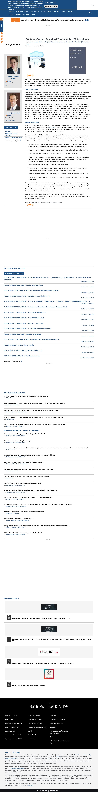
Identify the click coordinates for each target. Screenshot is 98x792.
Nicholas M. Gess (10, 492)
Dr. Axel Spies (9, 457)
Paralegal (8, 131)
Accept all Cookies (50, 2)
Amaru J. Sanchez (21, 506)
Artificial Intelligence (11, 715)
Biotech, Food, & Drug (12, 727)
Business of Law (10, 731)
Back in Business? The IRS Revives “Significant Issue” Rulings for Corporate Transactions (35, 424)
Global (30, 731)
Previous (86, 20)
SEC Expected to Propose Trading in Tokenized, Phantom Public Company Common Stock (35, 403)
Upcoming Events (11, 599)
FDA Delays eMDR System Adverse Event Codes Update (23, 533)
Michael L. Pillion (10, 464)
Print (72, 67)
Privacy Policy (87, 755)
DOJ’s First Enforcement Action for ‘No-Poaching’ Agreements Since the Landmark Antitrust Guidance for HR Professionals (46, 448)
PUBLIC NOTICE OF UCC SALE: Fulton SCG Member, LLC (22, 334)
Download (79, 67)
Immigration (31, 739)
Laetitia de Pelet (21, 485)
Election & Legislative (34, 715)
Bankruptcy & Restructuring (13, 723)
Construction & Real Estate (13, 735)
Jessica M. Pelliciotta (20, 457)
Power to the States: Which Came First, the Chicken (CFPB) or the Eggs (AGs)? (31, 490)
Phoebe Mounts (10, 534)
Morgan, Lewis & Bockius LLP (64, 42)
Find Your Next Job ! (11, 127)
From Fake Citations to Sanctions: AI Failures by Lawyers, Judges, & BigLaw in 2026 (41, 618)
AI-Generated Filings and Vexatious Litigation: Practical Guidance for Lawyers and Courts (43, 663)
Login (93, 5)
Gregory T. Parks (10, 499)
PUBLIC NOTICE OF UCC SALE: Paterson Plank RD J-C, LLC (23, 285)
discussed (52, 127)
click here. (30, 785)
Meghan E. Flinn (22, 412)
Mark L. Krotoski (10, 449)
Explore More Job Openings (12, 140)
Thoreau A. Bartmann (11, 412)
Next (88, 20)
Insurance (53, 715)
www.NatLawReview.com (11, 758)
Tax (51, 737)
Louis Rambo (16, 405)
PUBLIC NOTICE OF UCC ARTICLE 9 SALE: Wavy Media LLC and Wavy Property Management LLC (35, 307)
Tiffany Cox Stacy (10, 398)
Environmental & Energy (35, 719)
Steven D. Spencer (11, 527)
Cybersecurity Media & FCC (13, 739)
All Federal (73, 57)
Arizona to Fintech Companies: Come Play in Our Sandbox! (24, 434)
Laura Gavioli (9, 426)
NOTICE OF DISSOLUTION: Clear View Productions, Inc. (22, 356)
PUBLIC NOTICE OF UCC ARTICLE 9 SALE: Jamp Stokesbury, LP (25, 312)
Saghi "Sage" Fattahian (23, 520)
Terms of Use (77, 755)
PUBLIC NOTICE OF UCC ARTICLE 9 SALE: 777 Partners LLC (23, 323)
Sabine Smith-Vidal (11, 485)
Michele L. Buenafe (20, 534)
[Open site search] (90, 12)
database (58, 756)
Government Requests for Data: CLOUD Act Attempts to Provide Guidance (29, 455)
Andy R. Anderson (11, 520)
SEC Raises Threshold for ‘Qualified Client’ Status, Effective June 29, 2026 (65, 20)
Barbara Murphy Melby (13, 77)
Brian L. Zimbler (10, 442)
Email (9, 81)
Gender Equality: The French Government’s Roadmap (22, 483)
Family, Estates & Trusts (35, 723)
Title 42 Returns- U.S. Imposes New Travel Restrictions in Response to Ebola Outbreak (33, 417)
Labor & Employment (56, 723)
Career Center (66, 11)
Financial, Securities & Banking (37, 727)
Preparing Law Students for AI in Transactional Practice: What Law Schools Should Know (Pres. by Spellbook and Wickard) (51, 640)
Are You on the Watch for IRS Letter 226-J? (18, 518)
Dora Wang (16, 513)
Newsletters (46, 11)
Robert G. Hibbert (10, 506)
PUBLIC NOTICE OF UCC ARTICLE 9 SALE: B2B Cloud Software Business (27, 328)
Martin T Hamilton (18, 426)
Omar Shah (9, 513)
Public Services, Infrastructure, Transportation (59, 732)
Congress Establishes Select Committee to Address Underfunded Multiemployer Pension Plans (36, 526)
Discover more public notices (12, 361)
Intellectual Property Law (57, 719)
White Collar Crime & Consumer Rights (59, 742)
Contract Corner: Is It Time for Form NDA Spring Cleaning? (24, 462)
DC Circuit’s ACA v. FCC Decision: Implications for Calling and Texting (28, 497)
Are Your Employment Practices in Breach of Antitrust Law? (24, 511)
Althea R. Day (20, 527)
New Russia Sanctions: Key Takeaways (17, 441)
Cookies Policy (12, 9)
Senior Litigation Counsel (13, 137)
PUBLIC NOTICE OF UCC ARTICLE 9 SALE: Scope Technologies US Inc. (27, 296)
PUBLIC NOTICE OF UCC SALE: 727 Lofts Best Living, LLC (23, 350)
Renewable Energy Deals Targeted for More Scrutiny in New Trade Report (29, 469)
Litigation (53, 727)
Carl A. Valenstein (20, 442)
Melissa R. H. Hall (10, 435)
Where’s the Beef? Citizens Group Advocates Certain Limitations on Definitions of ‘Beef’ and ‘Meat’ (38, 504)
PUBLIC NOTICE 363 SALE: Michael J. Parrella (19, 345)
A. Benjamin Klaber (13, 113)
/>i (82, 67)
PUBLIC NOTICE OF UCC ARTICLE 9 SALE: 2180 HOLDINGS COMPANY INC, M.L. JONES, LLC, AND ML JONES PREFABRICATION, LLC (47, 301)
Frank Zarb (9, 405)
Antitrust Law (9, 719)
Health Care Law (33, 735)
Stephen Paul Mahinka (12, 471)
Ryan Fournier (9, 478)
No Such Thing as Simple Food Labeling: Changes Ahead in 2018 (26, 476)
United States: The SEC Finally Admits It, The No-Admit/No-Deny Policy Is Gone (31, 410)
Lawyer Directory (29, 15)
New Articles (2, 26)
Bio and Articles (10, 86)
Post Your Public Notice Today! (14, 273)
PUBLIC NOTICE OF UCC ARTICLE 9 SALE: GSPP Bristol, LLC (24, 318)
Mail (76, 67)
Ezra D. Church (20, 499)
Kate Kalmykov (10, 419)
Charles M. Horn (21, 435)
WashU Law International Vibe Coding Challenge (28, 685)
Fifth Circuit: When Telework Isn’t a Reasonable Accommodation (26, 396)
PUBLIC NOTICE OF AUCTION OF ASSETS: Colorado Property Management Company (31, 290)
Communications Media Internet (76, 54)
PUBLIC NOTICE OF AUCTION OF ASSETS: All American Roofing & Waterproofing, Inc (31, 339)
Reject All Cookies (51, 6)
